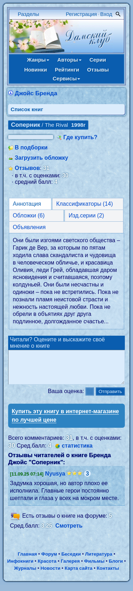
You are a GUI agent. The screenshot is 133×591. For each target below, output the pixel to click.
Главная (27, 560)
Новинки (35, 70)
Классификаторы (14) (84, 204)
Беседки (71, 560)
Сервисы (67, 78)
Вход (106, 14)
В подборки (31, 147)
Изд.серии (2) (86, 215)
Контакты (108, 574)
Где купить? (80, 137)
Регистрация (81, 14)
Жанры (38, 60)
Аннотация (27, 204)
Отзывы (98, 70)
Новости (50, 574)
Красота (47, 567)
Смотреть (69, 532)
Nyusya (55, 480)
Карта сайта (78, 574)
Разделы (28, 14)
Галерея (70, 567)
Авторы (69, 60)
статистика (77, 452)
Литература (98, 560)
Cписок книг (27, 109)
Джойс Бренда (36, 93)
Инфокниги (20, 567)
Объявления (29, 227)
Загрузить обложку (41, 158)
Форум (49, 560)
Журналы (25, 574)
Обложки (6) (29, 215)
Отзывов (27, 168)
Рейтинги (67, 70)
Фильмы (94, 567)
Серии (97, 60)
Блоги (116, 567)
